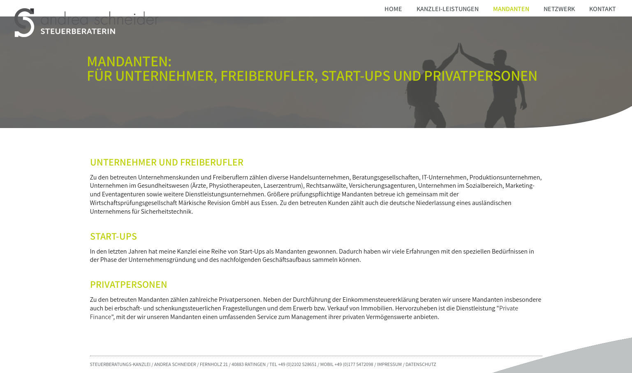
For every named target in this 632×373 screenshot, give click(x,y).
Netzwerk (559, 9)
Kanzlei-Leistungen (448, 9)
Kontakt (602, 9)
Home (393, 9)
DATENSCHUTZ (420, 364)
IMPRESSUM (389, 364)
